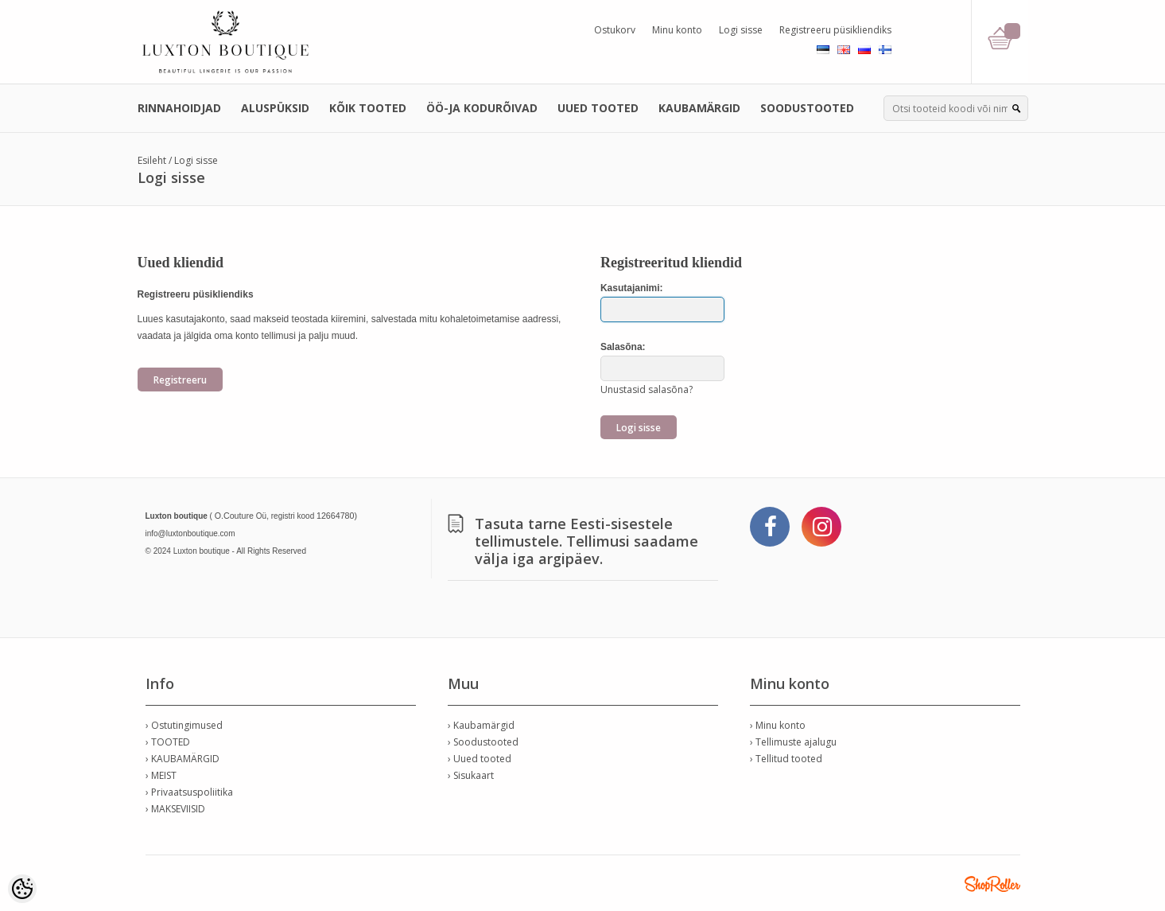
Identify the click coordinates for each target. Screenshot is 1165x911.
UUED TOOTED (598, 107)
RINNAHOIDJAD (179, 107)
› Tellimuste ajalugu (793, 742)
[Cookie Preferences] (22, 888)
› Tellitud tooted (786, 758)
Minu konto (677, 30)
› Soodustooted (483, 742)
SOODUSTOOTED (807, 107)
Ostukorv (614, 30)
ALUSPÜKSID (275, 107)
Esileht (152, 160)
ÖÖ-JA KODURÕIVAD (482, 107)
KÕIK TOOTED (367, 107)
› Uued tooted (479, 758)
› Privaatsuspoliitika (189, 792)
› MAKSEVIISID (175, 809)
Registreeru (180, 380)
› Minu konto (778, 725)
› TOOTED (168, 742)
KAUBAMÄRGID (699, 107)
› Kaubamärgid (481, 725)
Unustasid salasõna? (646, 389)
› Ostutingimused (184, 725)
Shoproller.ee (992, 884)
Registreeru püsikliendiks (835, 30)
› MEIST (161, 775)
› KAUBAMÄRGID (182, 758)
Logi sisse (741, 30)
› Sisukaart (471, 775)
